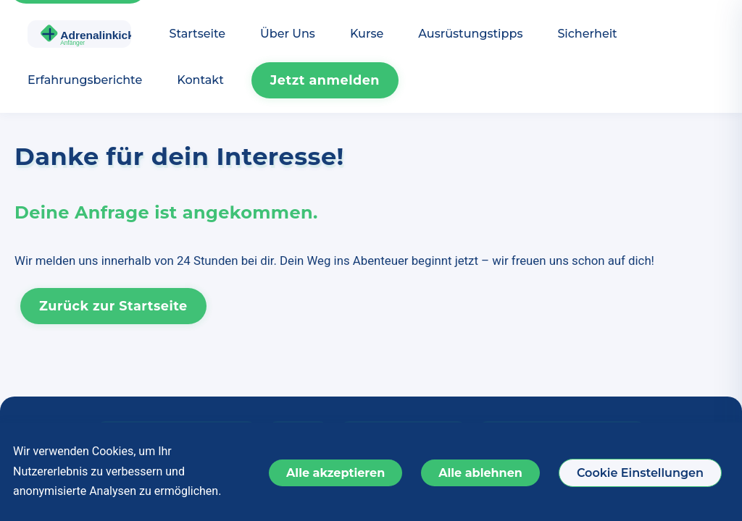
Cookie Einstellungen (640, 473)
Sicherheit (587, 34)
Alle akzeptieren (335, 473)
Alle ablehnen (480, 473)
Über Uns (287, 34)
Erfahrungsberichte (85, 80)
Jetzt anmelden (325, 80)
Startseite (198, 34)
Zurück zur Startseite (113, 305)
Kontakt (200, 80)
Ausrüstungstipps (470, 34)
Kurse (366, 34)
